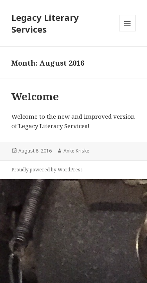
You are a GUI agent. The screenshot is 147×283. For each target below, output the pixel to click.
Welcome (35, 96)
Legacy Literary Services (45, 23)
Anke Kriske (76, 150)
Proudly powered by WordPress (47, 169)
